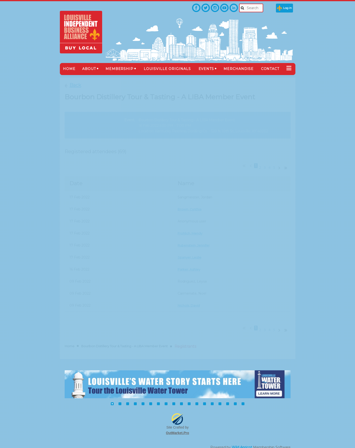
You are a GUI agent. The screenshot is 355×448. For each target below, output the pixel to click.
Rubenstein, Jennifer (195, 241)
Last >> (287, 163)
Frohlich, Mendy (191, 229)
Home (70, 338)
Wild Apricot (242, 438)
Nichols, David (189, 301)
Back (75, 85)
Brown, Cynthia (190, 205)
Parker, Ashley (189, 265)
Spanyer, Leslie (190, 253)
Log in (287, 8)
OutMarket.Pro (177, 424)
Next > (280, 163)
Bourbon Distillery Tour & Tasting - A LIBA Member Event (124, 338)
